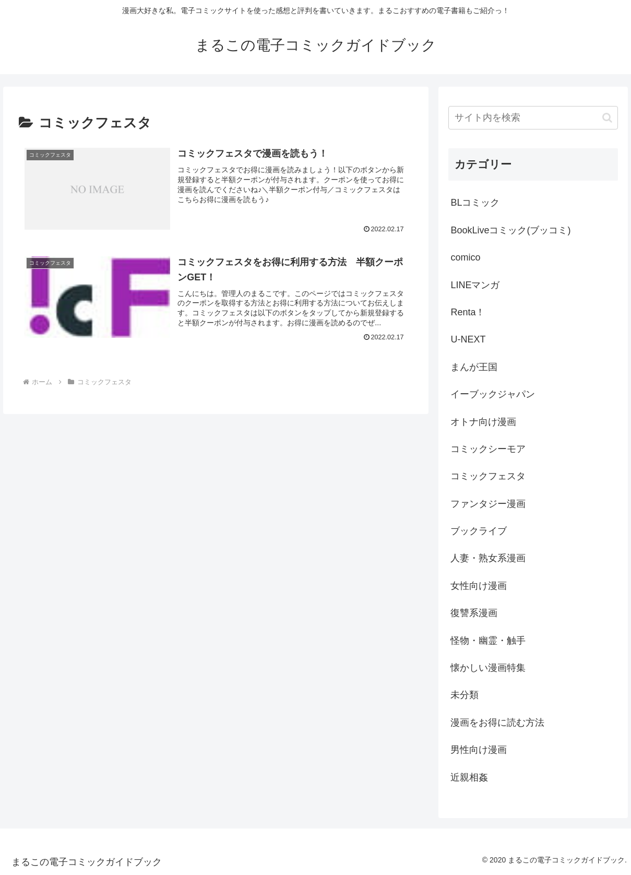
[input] (532, 117)
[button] (607, 118)
